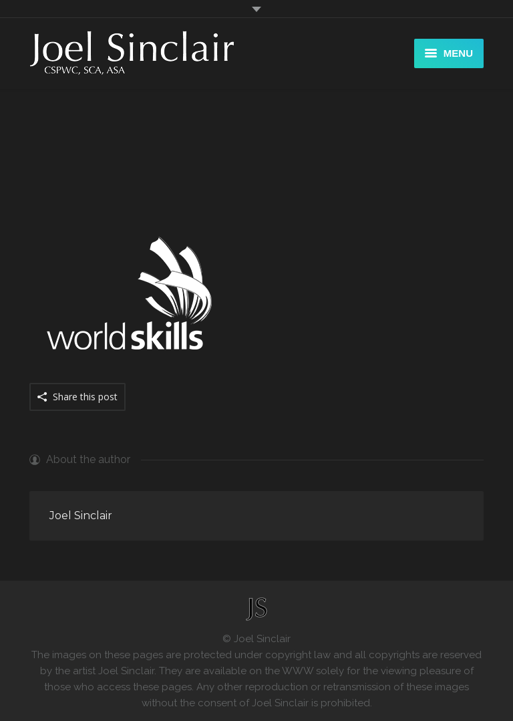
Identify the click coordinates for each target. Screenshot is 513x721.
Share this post (85, 396)
